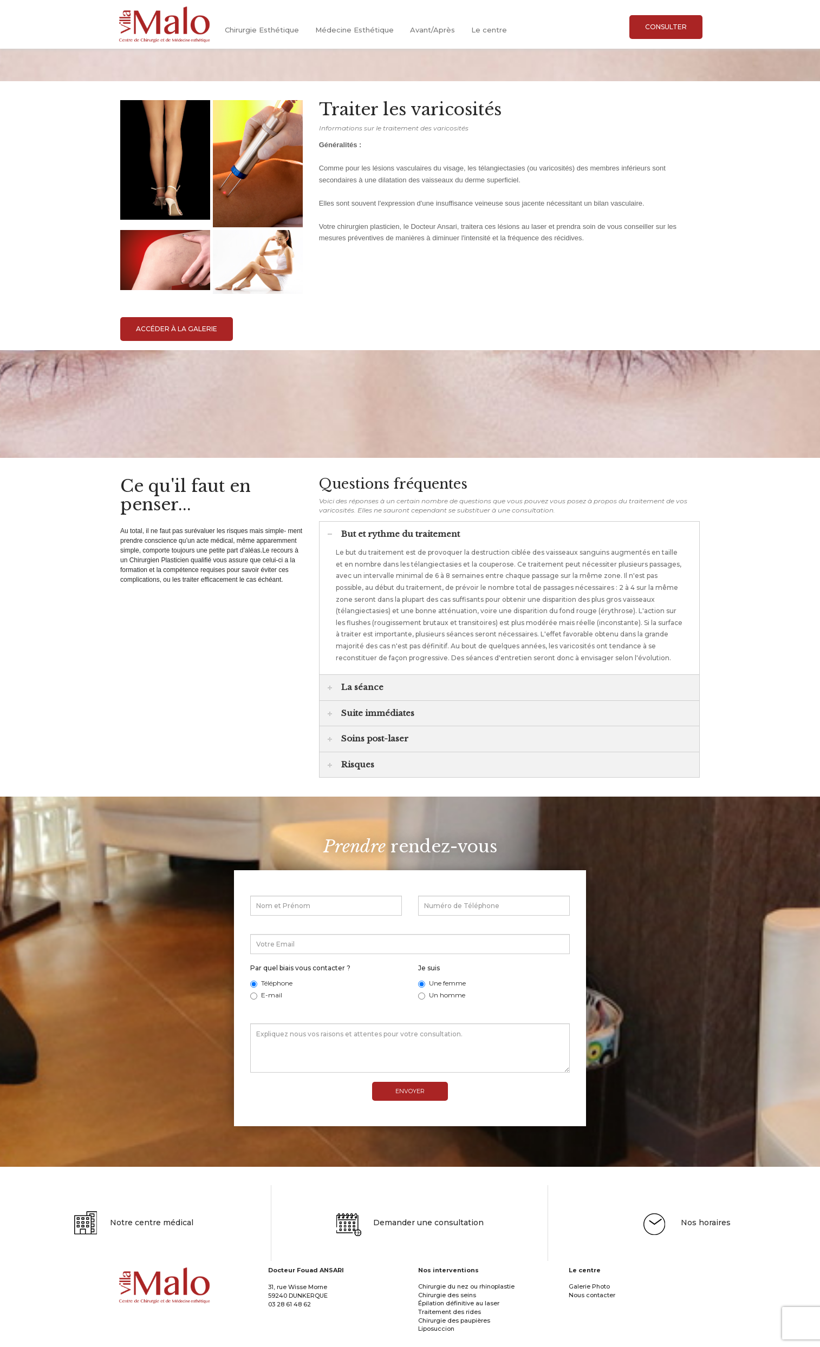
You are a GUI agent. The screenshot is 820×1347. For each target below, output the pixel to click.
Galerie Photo (589, 1298)
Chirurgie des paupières (454, 1331)
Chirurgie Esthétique (262, 29)
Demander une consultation (409, 1234)
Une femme (442, 982)
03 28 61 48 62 (289, 1315)
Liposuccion (436, 1340)
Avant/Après (432, 29)
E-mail (266, 994)
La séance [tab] (355, 687)
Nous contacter (592, 1306)
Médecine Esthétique (354, 29)
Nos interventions (448, 1281)
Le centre (489, 29)
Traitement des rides (449, 1323)
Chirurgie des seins (447, 1306)
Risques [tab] (351, 764)
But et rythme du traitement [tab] (394, 533)
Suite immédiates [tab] (371, 712)
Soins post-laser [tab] (368, 738)
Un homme (441, 994)
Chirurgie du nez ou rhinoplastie (466, 1298)
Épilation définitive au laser (458, 1314)
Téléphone (271, 982)
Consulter (666, 27)
